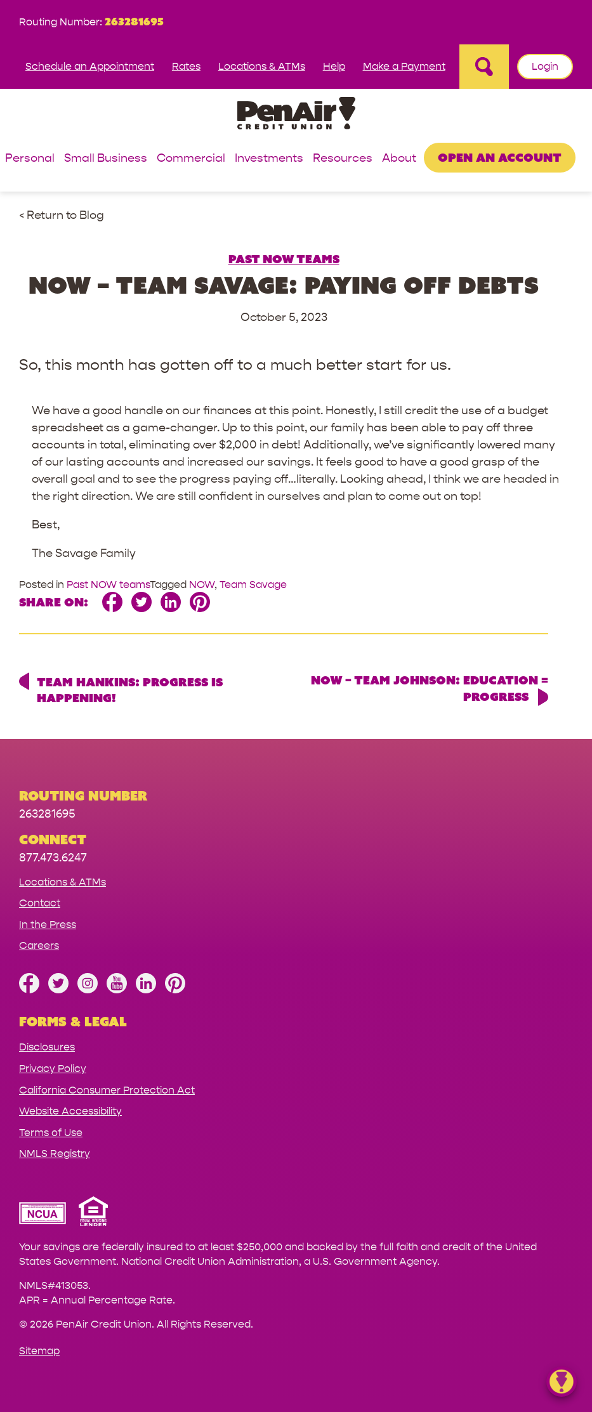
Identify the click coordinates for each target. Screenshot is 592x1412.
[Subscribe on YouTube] (117, 990)
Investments (269, 159)
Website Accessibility (70, 1111)
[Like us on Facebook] (29, 990)
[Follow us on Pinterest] (175, 990)
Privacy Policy (52, 1068)
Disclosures (47, 1047)
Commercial (191, 159)
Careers (39, 945)
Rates (186, 66)
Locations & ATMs (261, 66)
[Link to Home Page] (296, 115)
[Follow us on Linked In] (146, 990)
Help (334, 66)
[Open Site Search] (484, 66)
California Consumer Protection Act (107, 1090)
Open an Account (500, 157)
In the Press (47, 924)
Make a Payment (404, 66)
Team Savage (253, 585)
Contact (39, 903)
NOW (201, 585)
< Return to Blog (61, 215)
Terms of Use (50, 1133)
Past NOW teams (283, 258)
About (399, 159)
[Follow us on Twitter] (58, 990)
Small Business (105, 159)
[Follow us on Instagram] (87, 990)
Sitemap (39, 1351)
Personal (30, 159)
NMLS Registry (54, 1153)
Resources (342, 159)
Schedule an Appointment (89, 66)
